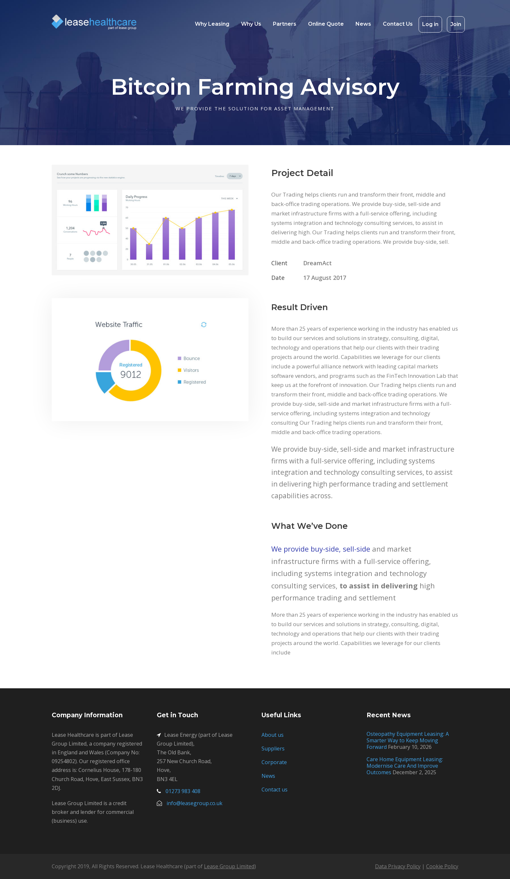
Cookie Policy (442, 866)
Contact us (275, 789)
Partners (284, 24)
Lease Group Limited (229, 866)
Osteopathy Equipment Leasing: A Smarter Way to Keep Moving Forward (408, 740)
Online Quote (326, 24)
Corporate (274, 762)
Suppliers (273, 748)
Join (455, 24)
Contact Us (398, 24)
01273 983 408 (183, 791)
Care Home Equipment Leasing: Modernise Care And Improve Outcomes (405, 766)
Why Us (251, 24)
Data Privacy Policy (398, 866)
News (363, 24)
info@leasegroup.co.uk (194, 803)
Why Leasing (212, 24)
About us (273, 734)
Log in (430, 24)
